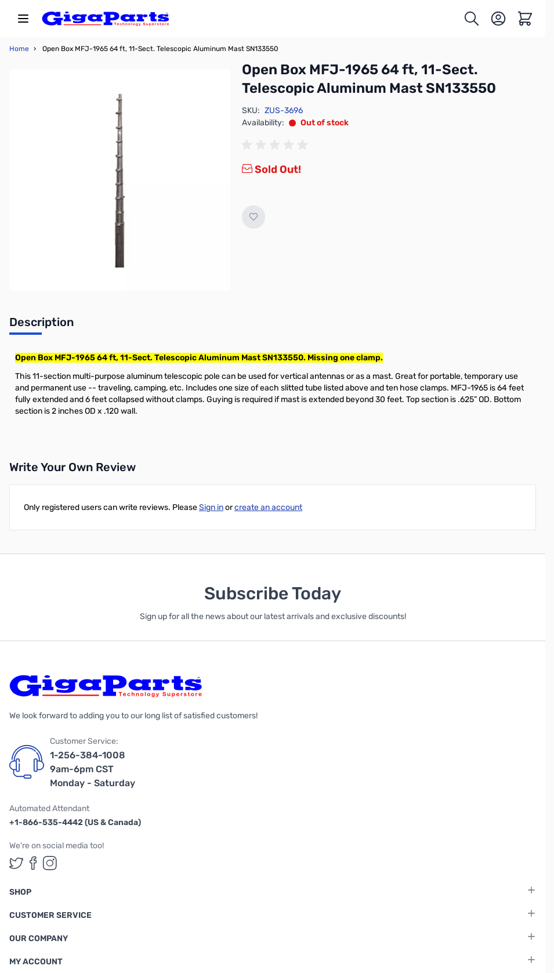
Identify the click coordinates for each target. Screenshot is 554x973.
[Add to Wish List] (253, 217)
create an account (268, 507)
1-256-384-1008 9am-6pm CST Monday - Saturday (92, 769)
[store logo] (105, 18)
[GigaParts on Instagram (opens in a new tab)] (50, 863)
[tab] (41, 325)
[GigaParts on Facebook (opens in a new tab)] (33, 863)
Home (19, 49)
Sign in (211, 507)
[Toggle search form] (471, 18)
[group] (277, 145)
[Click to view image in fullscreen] (119, 180)
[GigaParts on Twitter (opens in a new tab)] (16, 863)
